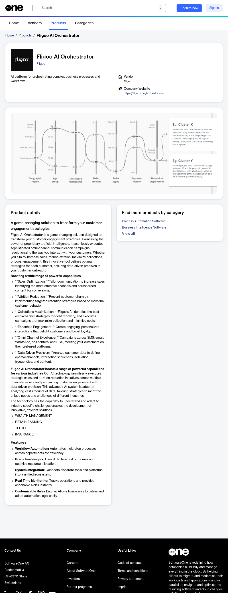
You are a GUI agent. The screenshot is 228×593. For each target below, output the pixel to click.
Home (14, 23)
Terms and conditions (133, 571)
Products (58, 23)
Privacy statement (131, 579)
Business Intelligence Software (144, 227)
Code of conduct (130, 563)
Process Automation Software (143, 221)
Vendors (35, 23)
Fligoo (41, 63)
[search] (99, 8)
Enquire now (189, 8)
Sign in (214, 8)
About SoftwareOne (81, 571)
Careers (72, 563)
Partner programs (79, 587)
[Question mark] (170, 8)
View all (128, 233)
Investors (73, 579)
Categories (84, 23)
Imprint (123, 587)
